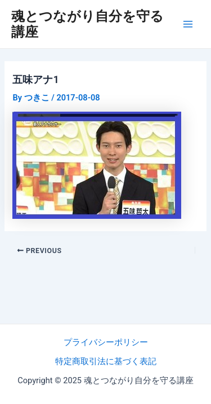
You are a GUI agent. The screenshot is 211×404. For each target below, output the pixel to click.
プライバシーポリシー (106, 342)
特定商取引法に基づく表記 (105, 361)
